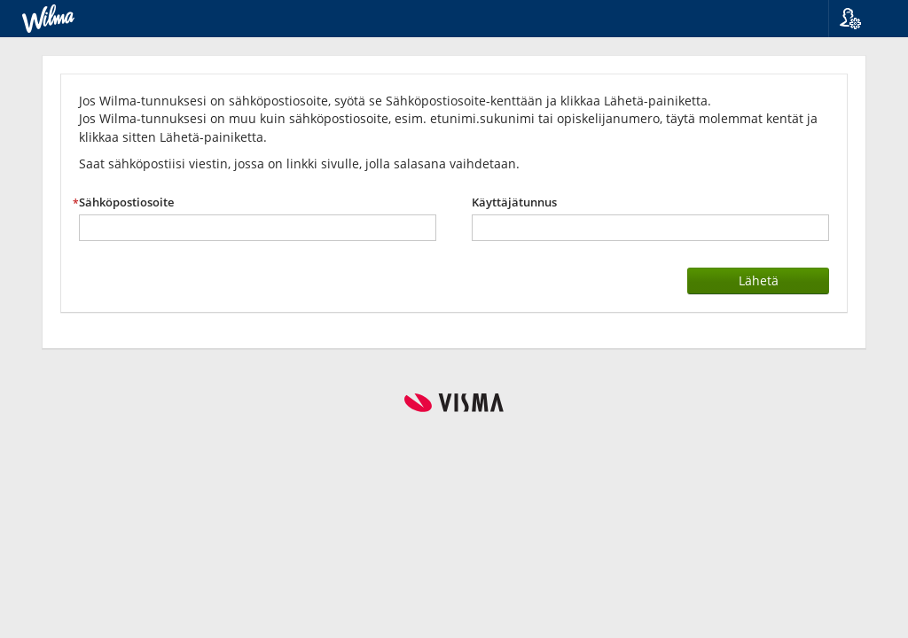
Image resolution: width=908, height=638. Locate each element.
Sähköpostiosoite (126, 202)
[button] (861, 18)
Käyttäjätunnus (514, 202)
